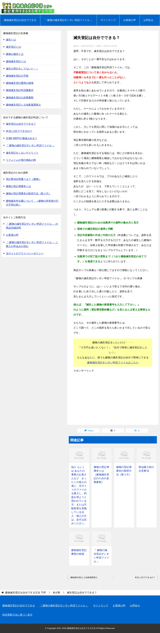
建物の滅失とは (14, 54)
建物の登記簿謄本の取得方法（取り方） (124, 471)
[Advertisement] (112, 398)
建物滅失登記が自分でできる (20, 20)
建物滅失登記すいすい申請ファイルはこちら (112, 362)
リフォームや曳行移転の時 (21, 160)
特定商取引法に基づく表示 (17, 614)
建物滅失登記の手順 (17, 75)
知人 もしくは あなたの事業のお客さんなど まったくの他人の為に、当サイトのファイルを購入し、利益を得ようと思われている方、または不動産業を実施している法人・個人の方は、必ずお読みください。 (79, 495)
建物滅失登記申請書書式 (19, 90)
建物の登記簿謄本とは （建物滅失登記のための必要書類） (101, 474)
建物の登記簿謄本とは (18, 186)
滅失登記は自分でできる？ (21, 124)
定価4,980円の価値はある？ (21, 138)
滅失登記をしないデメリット (22, 152)
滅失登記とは (13, 47)
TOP (25, 592)
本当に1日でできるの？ (145, 577)
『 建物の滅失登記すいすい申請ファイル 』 (68, 20)
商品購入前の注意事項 (146, 469)
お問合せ (148, 20)
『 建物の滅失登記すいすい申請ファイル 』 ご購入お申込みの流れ (32, 244)
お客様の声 (129, 20)
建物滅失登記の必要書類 (19, 97)
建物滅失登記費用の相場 (79, 552)
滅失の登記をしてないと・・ (22, 68)
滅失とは (11, 39)
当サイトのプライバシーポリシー (24, 253)
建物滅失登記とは (16, 61)
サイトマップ (108, 20)
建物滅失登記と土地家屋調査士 (84, 577)
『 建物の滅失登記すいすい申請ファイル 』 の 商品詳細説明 (32, 226)
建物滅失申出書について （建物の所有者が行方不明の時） (32, 203)
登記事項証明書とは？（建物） (23, 179)
